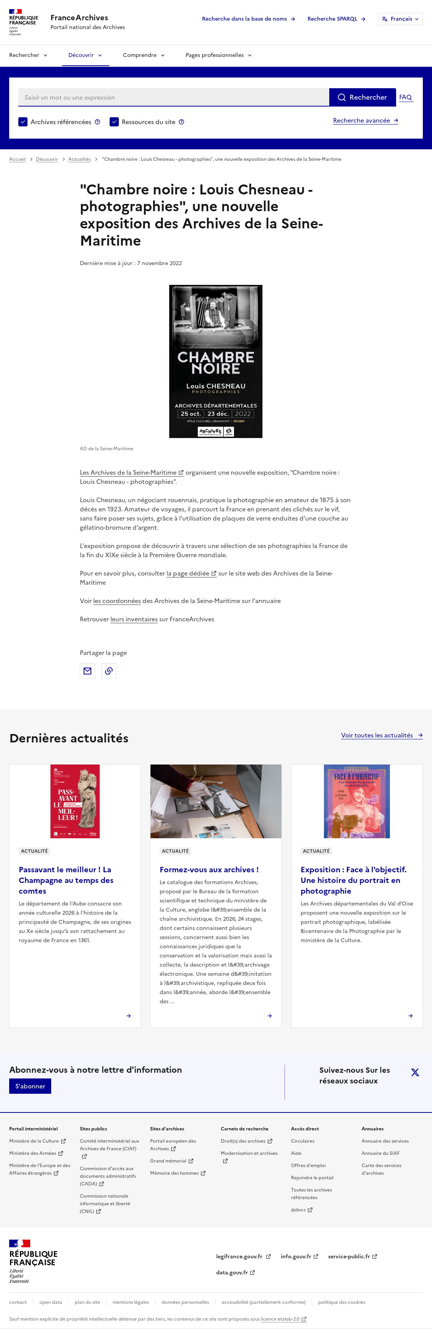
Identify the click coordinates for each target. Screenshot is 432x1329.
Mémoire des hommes (174, 1173)
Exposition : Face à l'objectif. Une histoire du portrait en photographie (353, 880)
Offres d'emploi (308, 1165)
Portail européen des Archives (173, 1145)
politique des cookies (341, 1302)
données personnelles (185, 1302)
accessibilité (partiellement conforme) (264, 1302)
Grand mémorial (168, 1161)
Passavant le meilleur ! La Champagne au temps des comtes (66, 880)
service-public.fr (349, 1257)
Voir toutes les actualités (377, 735)
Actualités (79, 159)
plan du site (87, 1302)
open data (50, 1302)
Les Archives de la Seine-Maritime (128, 472)
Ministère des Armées (32, 1153)
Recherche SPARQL (332, 19)
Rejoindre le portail (312, 1177)
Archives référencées (61, 121)
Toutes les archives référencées (311, 1194)
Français (401, 19)
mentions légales (131, 1302)
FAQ (405, 97)
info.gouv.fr (296, 1257)
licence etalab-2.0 (280, 1319)
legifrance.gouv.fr (240, 1257)
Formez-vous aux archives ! (209, 869)
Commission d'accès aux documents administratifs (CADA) (108, 1176)
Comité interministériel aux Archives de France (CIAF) (109, 1145)
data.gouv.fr (232, 1273)
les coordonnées (117, 600)
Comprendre (140, 55)
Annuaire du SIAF (381, 1153)
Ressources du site (148, 121)
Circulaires (302, 1141)
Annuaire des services (385, 1141)
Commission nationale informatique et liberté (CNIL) (105, 1204)
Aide (296, 1153)
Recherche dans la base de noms (244, 19)
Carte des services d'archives (381, 1169)
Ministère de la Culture (34, 1141)
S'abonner (30, 1086)
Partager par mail (87, 671)
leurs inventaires (134, 619)
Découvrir (81, 55)
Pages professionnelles (215, 55)
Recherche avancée (361, 120)
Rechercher (24, 55)
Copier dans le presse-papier (108, 671)
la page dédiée (188, 573)
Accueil (17, 159)
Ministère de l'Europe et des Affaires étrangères (39, 1169)
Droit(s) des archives (243, 1141)
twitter (415, 1072)
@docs (298, 1209)
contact (18, 1302)
